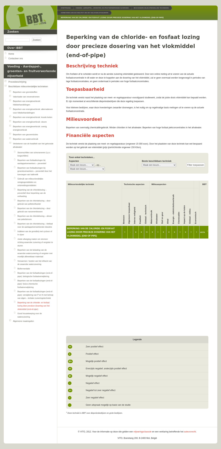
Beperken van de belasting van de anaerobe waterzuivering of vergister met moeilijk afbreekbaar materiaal (34, 253)
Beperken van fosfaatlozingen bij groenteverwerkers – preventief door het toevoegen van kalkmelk (34, 171)
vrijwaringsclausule (142, 431)
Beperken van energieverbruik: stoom (30, 122)
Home (11, 54)
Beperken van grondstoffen (25, 92)
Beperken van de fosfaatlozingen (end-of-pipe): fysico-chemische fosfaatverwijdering (35, 284)
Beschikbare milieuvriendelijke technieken (28, 86)
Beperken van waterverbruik (25, 139)
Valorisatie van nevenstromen (26, 97)
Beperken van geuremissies (25, 134)
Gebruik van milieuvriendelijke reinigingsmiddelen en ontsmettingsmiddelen (30, 182)
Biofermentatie (23, 269)
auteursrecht (190, 431)
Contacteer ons (15, 58)
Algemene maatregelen (23, 321)
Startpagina (66, 8)
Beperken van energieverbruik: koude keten (32, 117)
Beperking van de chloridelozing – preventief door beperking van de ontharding (32, 193)
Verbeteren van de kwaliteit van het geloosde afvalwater (84, 13)
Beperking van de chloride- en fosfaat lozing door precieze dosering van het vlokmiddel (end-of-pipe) (33, 305)
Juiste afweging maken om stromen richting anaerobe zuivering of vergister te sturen (35, 242)
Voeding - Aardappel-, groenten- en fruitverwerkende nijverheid (31, 71)
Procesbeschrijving (17, 82)
